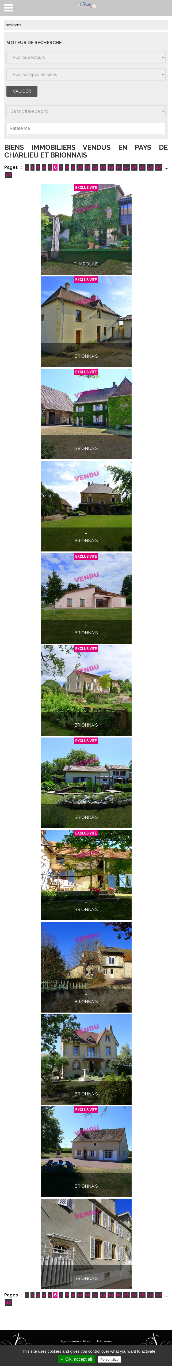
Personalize (109, 1359)
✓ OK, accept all (76, 1359)
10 (79, 167)
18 (142, 167)
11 (87, 167)
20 (158, 167)
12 (95, 167)
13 (103, 167)
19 (150, 167)
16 (126, 167)
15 (118, 167)
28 (8, 175)
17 (134, 167)
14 (110, 167)
